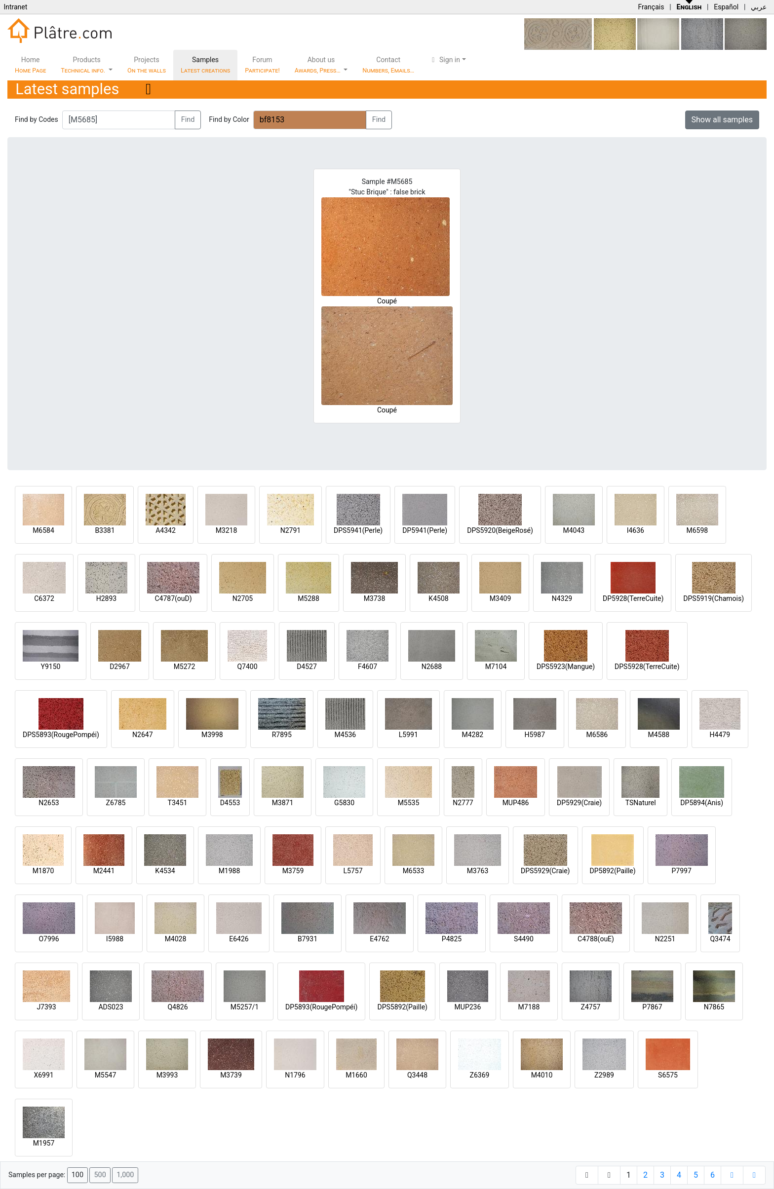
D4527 (307, 666)
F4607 (367, 666)
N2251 (665, 939)
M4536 (345, 735)
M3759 (293, 871)
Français (651, 7)
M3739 (231, 1075)
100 (77, 1175)
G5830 (344, 803)
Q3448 (417, 1075)
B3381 (105, 530)
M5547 (105, 1075)
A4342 (165, 530)
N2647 (142, 735)
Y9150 (51, 666)
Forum (262, 65)
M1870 (43, 871)
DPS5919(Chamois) (713, 598)
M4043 (573, 530)
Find (188, 119)
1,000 (125, 1175)
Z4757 (591, 1007)
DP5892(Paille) (613, 871)
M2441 (104, 871)
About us (318, 65)
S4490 (524, 939)
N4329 (562, 598)
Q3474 (720, 939)
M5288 (308, 598)
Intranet (15, 7)
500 (100, 1175)
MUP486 (516, 803)
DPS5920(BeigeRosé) (500, 530)
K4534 (165, 871)
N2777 (463, 803)
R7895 (282, 735)
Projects (146, 65)
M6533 (414, 871)
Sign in (444, 60)
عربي (759, 7)
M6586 (597, 735)
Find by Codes (36, 119)
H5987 (535, 735)
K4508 (438, 598)
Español (726, 7)
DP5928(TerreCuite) (633, 598)
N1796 (295, 1075)
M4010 (542, 1075)
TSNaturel (640, 803)
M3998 (212, 735)
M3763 (478, 871)
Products (84, 65)
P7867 (652, 1007)
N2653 (49, 803)
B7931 (307, 939)
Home (30, 65)
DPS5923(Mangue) (566, 666)
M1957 (44, 1143)
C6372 (44, 598)
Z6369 (480, 1075)
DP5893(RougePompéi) (321, 1007)
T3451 (178, 803)
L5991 (408, 735)
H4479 (720, 735)
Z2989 (604, 1075)
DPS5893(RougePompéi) (61, 735)
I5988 (114, 939)
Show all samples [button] (722, 119)
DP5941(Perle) (424, 530)
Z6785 (116, 803)
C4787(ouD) (173, 598)
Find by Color (229, 119)
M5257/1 (245, 1007)
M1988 (229, 871)
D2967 (120, 666)
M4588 (658, 735)
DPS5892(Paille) (402, 1007)
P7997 (682, 871)
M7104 (496, 666)
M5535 (409, 803)
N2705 (242, 598)
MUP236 (468, 1007)
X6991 (43, 1075)
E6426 (238, 939)
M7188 (529, 1007)
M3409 (500, 598)
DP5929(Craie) (579, 803)
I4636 (635, 530)
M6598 (697, 530)
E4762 (379, 939)
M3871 (283, 803)
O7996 (49, 939)
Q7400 (247, 666)
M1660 (356, 1075)
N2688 (432, 666)
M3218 (226, 530)
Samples (205, 65)
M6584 (43, 530)
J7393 (46, 1007)
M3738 (375, 598)
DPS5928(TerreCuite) (647, 666)
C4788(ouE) (596, 939)
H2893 (106, 598)
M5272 (184, 666)
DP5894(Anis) (701, 803)
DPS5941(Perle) (358, 530)
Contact (388, 65)
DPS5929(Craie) (545, 871)
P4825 (452, 939)
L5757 (352, 871)
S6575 (668, 1075)
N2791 (290, 530)
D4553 (230, 803)
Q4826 (177, 1007)
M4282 (472, 735)
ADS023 (110, 1007)
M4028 (176, 939)
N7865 (714, 1007)
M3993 (167, 1075)
